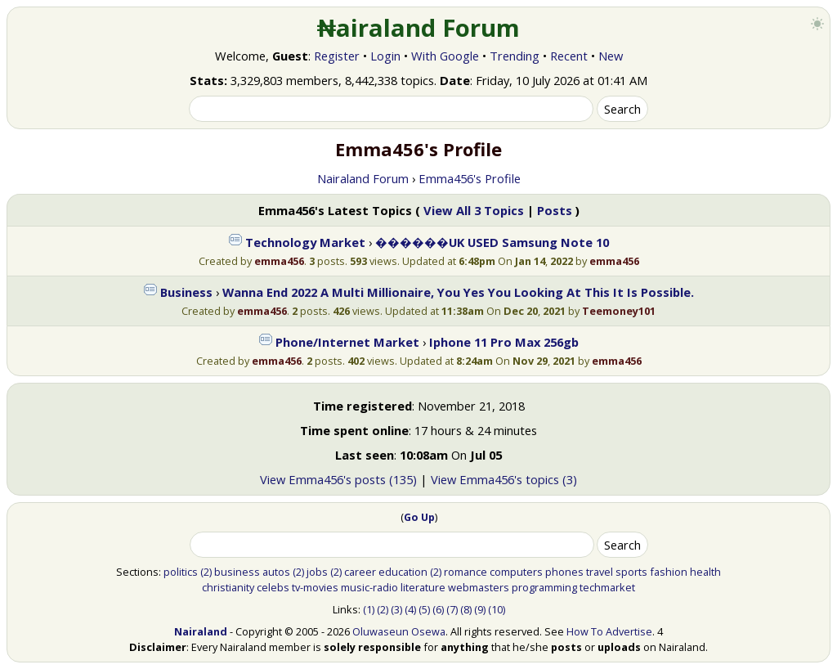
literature (423, 587)
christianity (228, 587)
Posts (554, 210)
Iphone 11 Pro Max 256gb (504, 342)
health (705, 571)
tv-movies (315, 587)
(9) (480, 609)
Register (337, 55)
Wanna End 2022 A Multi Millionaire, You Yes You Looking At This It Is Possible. (458, 292)
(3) (396, 609)
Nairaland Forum (363, 178)
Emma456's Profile (469, 178)
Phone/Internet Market (347, 342)
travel (599, 571)
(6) (438, 609)
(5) (424, 609)
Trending (514, 55)
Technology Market (305, 242)
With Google (445, 55)
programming (544, 587)
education (402, 571)
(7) (452, 609)
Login (385, 55)
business (237, 571)
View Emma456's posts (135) (338, 479)
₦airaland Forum (419, 27)
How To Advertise (609, 631)
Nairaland (200, 631)
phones (564, 571)
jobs (317, 571)
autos (276, 571)
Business (186, 292)
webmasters (478, 587)
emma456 (279, 261)
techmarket (607, 587)
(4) (410, 609)
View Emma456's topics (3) (504, 479)
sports (631, 571)
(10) (496, 609)
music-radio (369, 587)
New (610, 55)
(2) (206, 571)
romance (465, 571)
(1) (368, 609)
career (360, 571)
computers (516, 571)
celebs (273, 587)
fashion (668, 571)
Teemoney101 (619, 310)
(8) (466, 609)
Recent (569, 55)
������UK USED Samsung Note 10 (492, 242)
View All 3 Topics (473, 210)
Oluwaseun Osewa (398, 631)
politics (180, 571)
